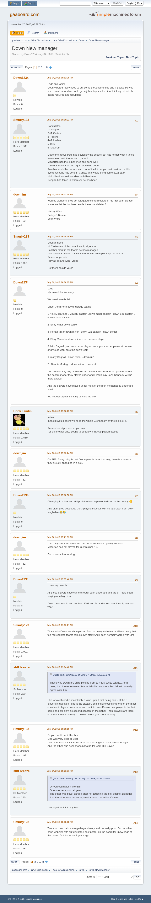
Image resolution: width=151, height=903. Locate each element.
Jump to (91, 877)
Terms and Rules (125, 899)
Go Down (16, 67)
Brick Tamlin (22, 411)
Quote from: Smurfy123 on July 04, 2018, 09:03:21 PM (81, 675)
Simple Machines (33, 899)
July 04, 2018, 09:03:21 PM (60, 625)
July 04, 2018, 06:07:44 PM (60, 194)
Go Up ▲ (139, 899)
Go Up (14, 862)
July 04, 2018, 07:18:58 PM (60, 495)
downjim (19, 194)
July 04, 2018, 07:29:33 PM (60, 537)
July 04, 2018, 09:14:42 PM (60, 667)
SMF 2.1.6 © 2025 (16, 899)
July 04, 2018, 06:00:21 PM (60, 120)
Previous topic (114, 57)
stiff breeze (21, 667)
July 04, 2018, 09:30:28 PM (60, 822)
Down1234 (21, 77)
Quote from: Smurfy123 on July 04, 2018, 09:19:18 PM (81, 778)
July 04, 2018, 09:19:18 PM (60, 729)
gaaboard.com (24, 14)
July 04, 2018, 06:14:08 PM (60, 236)
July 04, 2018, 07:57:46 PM (60, 579)
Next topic (132, 57)
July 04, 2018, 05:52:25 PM (60, 78)
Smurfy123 (21, 119)
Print (136, 67)
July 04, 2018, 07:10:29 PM (60, 411)
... (44, 67)
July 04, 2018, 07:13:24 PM (60, 453)
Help (113, 899)
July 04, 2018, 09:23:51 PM (60, 771)
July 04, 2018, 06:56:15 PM (60, 282)
